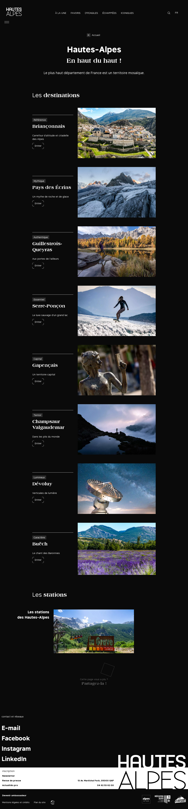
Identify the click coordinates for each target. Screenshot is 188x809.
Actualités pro (10, 785)
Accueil (96, 35)
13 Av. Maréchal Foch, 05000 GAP (96, 780)
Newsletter (8, 776)
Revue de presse (11, 780)
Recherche (169, 13)
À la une (60, 12)
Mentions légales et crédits (16, 802)
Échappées (109, 12)
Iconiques (127, 12)
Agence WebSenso (53, 802)
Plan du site (40, 802)
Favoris (75, 12)
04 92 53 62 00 (105, 785)
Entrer (38, 145)
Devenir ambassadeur (14, 795)
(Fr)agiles (91, 12)
